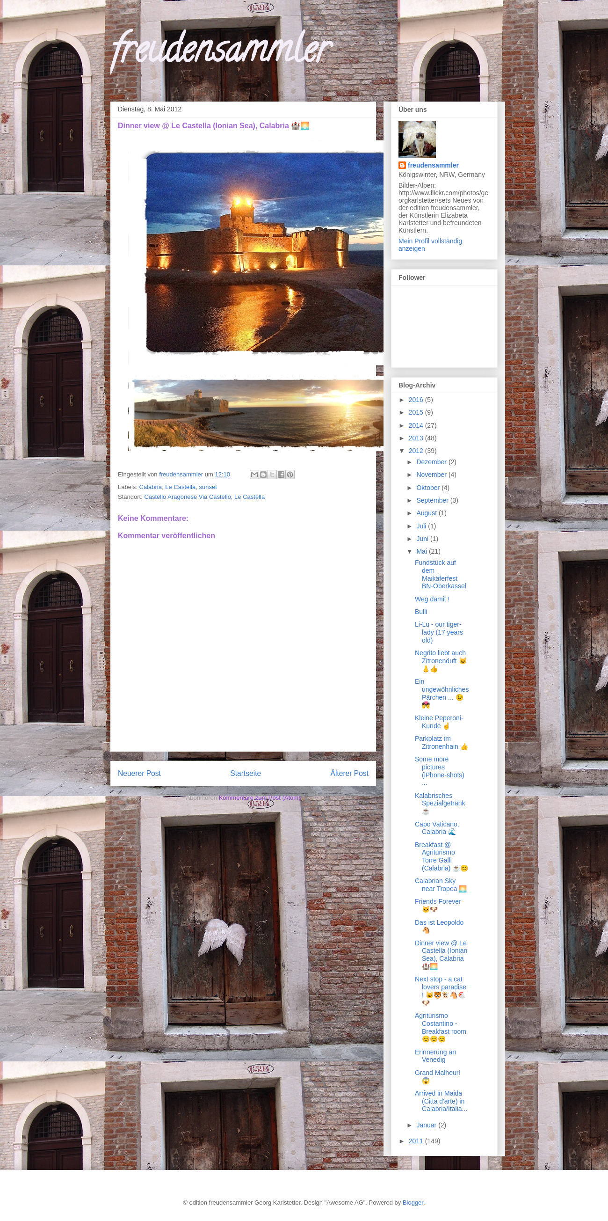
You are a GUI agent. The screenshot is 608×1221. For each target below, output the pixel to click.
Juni (423, 538)
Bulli (421, 611)
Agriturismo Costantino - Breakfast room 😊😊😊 (440, 1027)
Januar (427, 1125)
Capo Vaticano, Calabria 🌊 (437, 828)
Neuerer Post (139, 773)
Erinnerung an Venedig (435, 1056)
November (432, 474)
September (433, 500)
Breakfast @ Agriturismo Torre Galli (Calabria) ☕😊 (441, 856)
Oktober (429, 487)
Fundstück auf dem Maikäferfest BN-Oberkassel (440, 574)
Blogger (413, 1202)
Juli (422, 526)
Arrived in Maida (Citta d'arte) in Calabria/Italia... (441, 1101)
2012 (417, 450)
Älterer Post (350, 773)
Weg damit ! (432, 599)
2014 (417, 425)
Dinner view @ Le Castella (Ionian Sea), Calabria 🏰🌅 (441, 954)
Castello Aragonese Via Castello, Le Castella (204, 496)
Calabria (150, 486)
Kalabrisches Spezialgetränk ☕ (440, 803)
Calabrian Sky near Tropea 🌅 (441, 884)
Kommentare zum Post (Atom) (260, 797)
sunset (208, 486)
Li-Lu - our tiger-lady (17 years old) (439, 632)
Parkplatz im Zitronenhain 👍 (441, 742)
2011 (417, 1141)
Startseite (245, 773)
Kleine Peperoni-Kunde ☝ (439, 722)
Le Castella (180, 486)
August (427, 513)
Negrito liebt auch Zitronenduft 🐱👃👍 (441, 661)
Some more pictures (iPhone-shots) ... (439, 770)
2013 (417, 438)
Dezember (432, 462)
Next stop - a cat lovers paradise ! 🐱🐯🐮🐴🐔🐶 (440, 990)
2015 (417, 412)
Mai (422, 551)
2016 (417, 399)
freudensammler (219, 53)
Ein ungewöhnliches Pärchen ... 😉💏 (442, 693)
